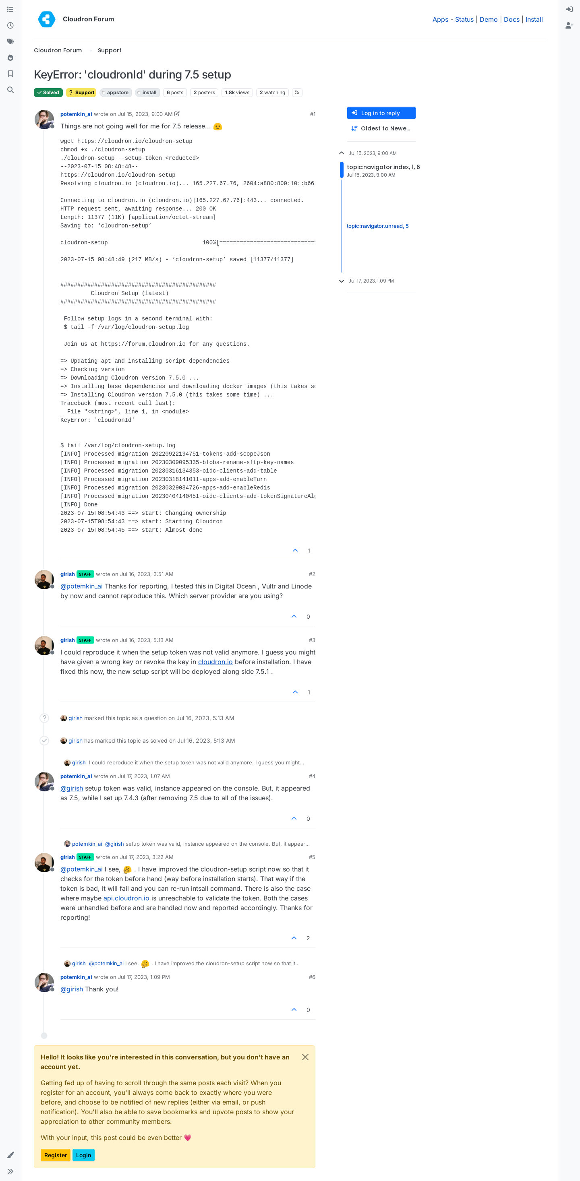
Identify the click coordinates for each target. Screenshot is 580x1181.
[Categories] (10, 9)
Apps (440, 19)
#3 (312, 640)
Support (81, 92)
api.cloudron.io (126, 898)
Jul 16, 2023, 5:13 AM (147, 640)
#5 (312, 857)
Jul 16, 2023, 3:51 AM (147, 574)
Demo (489, 19)
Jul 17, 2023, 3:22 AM (147, 857)
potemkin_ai (76, 114)
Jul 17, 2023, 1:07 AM (144, 776)
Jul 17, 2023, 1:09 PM (144, 977)
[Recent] (10, 25)
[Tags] (10, 41)
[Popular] (10, 58)
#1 (312, 114)
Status (464, 19)
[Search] (10, 90)
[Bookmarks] (10, 74)
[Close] (305, 1057)
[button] (10, 1155)
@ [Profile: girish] (71, 788)
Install (534, 19)
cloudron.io (215, 662)
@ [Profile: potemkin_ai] (81, 586)
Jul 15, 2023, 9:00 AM (145, 114)
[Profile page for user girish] (44, 579)
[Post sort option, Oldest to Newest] (381, 128)
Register (55, 1155)
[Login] (569, 9)
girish (67, 574)
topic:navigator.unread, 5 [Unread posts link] (378, 226)
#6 (312, 977)
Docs (512, 19)
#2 (312, 574)
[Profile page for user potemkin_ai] (44, 119)
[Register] (569, 25)
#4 (312, 776)
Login (83, 1155)
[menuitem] (569, 9)
